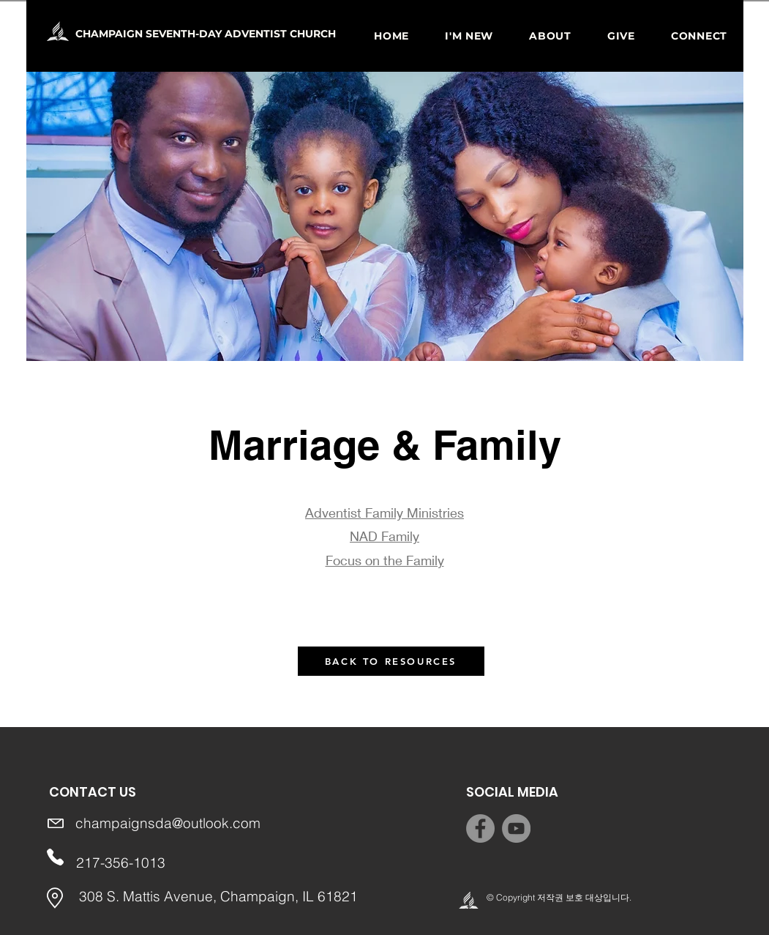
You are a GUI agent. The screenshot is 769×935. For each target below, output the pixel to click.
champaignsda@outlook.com (167, 823)
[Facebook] (480, 828)
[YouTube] (516, 828)
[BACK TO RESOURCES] (391, 661)
